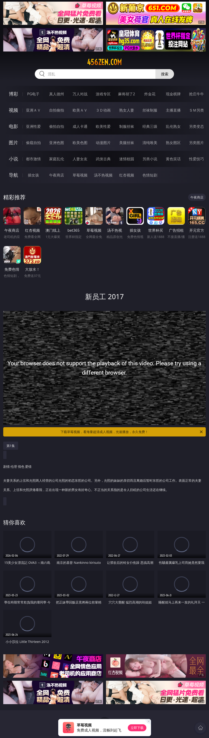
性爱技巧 (196, 158)
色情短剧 (149, 175)
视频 (13, 110)
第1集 (10, 445)
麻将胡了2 (126, 93)
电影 (13, 126)
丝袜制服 (149, 110)
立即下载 (137, 727)
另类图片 (196, 142)
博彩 (13, 94)
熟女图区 (173, 142)
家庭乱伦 (56, 158)
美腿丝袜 (126, 142)
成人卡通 (80, 126)
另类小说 (149, 158)
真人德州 (56, 93)
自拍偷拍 (56, 110)
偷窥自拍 (33, 142)
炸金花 (149, 93)
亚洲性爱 (33, 126)
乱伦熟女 (173, 126)
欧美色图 (80, 142)
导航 (13, 175)
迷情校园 (126, 158)
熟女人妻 (126, 110)
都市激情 (33, 158)
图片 (13, 142)
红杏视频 (126, 175)
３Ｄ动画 (103, 110)
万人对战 (80, 93)
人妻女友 (80, 158)
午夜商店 (56, 175)
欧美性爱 (103, 126)
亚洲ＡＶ (33, 110)
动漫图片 (103, 142)
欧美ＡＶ (80, 110)
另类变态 (196, 126)
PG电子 (33, 93)
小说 (13, 159)
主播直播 (173, 110)
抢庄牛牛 (196, 93)
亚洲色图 (56, 142)
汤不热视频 (103, 175)
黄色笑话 (173, 158)
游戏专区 (103, 93)
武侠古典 (103, 158)
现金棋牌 (173, 93)
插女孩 (33, 175)
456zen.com (104, 62)
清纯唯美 (149, 142)
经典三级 (149, 126)
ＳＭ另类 (196, 110)
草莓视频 (80, 175)
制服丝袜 (126, 126)
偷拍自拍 (56, 126)
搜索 (164, 74)
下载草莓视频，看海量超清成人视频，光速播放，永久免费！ (132, 432)
